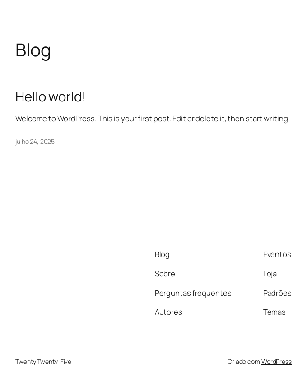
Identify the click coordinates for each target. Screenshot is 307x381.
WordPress (276, 361)
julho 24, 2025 (35, 141)
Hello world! (50, 96)
